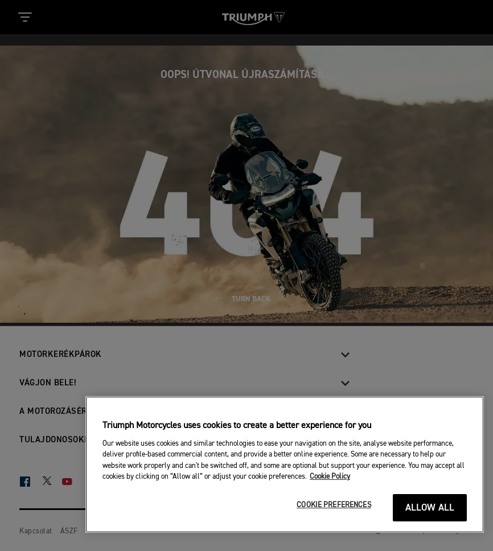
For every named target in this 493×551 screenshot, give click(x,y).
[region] (284, 464)
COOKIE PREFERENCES (334, 505)
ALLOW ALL (430, 508)
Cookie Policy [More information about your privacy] (330, 476)
